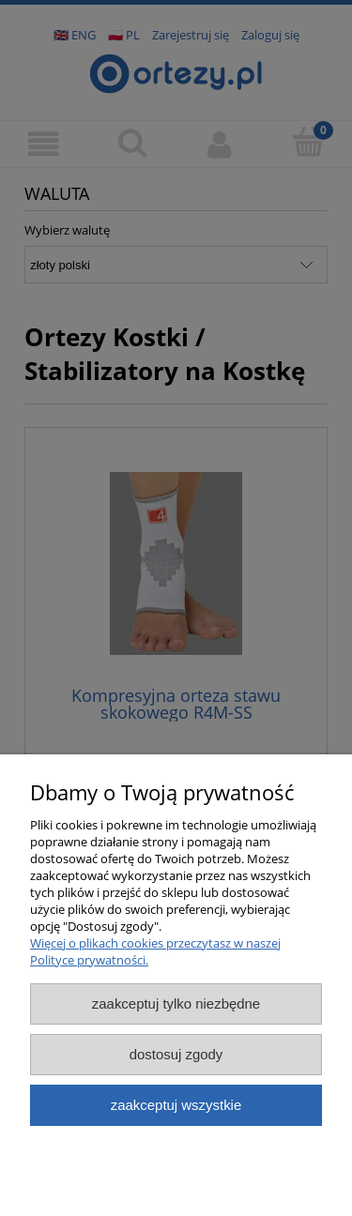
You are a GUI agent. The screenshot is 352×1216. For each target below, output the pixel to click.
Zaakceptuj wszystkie (176, 1105)
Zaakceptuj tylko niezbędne (176, 1003)
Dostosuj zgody (176, 1054)
